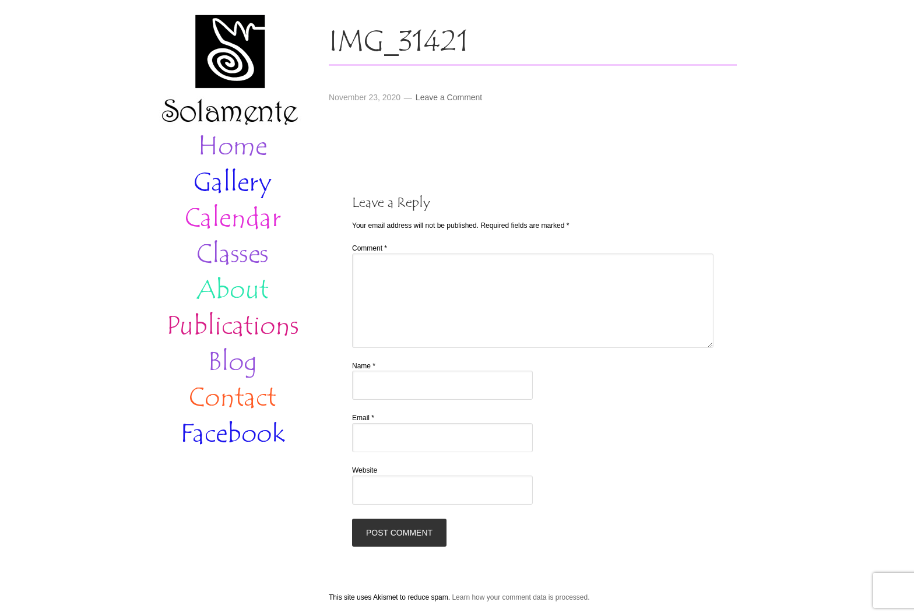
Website (364, 470)
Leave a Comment (449, 97)
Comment (369, 248)
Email (363, 418)
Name (363, 366)
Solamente (229, 71)
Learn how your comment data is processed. (520, 597)
